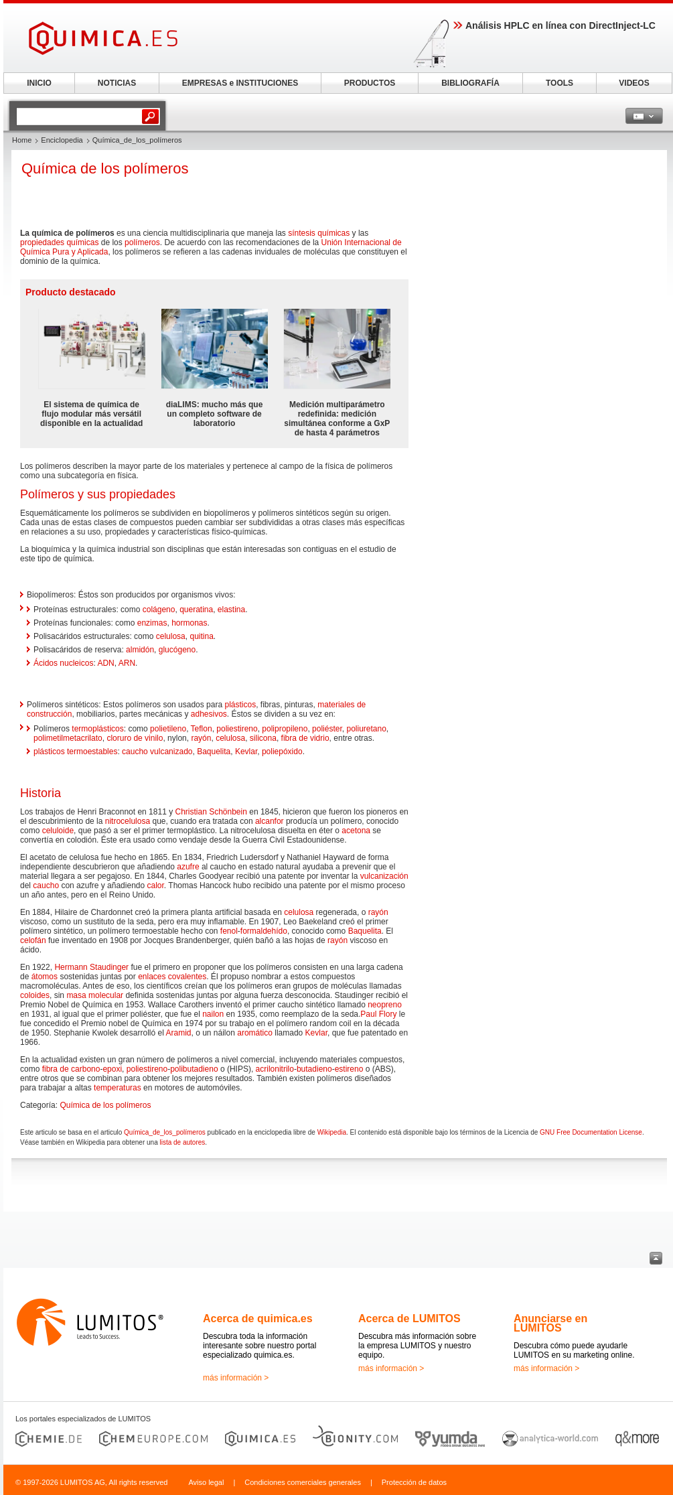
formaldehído (263, 931)
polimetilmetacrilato (67, 738)
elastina (231, 609)
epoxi (112, 1069)
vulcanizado (171, 751)
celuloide (58, 830)
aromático (255, 1033)
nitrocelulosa (127, 821)
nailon (213, 1014)
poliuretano (366, 728)
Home (21, 140)
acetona (356, 830)
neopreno (385, 1004)
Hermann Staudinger (91, 967)
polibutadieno (194, 1069)
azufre (188, 866)
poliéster (327, 728)
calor (155, 885)
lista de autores (182, 1142)
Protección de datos (414, 1482)
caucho (135, 751)
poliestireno (236, 728)
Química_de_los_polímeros (165, 1132)
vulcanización (384, 876)
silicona (263, 738)
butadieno (314, 1069)
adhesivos (209, 714)
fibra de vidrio (305, 738)
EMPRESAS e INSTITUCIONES (240, 83)
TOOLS (559, 83)
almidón (140, 649)
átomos (44, 976)
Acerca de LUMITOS (409, 1318)
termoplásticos (97, 728)
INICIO (39, 83)
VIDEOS (634, 83)
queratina (196, 609)
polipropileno (284, 728)
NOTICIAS (117, 83)
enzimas (152, 623)
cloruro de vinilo (134, 738)
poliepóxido (282, 751)
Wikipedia (331, 1132)
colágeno (159, 609)
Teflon (201, 728)
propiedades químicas (59, 242)
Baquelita (213, 751)
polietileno (168, 728)
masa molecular (94, 995)
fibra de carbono (71, 1069)
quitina (201, 636)
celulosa (170, 636)
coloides (35, 995)
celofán (33, 940)
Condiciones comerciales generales (302, 1482)
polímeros (142, 242)
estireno (349, 1069)
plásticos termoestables (75, 751)
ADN (105, 663)
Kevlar (246, 751)
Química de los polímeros (105, 1105)
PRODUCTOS (369, 83)
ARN (127, 663)
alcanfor (269, 821)
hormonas (189, 623)
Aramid (178, 1033)
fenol (229, 931)
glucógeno (177, 649)
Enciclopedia (61, 140)
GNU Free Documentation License (591, 1132)
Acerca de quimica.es (258, 1318)
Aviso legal (206, 1482)
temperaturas (117, 1087)
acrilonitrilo (275, 1069)
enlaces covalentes (172, 976)
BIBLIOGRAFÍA (470, 83)
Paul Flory (378, 1014)
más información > (236, 1377)
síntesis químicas (319, 233)
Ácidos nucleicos (63, 663)
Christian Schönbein (210, 811)
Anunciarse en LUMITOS (550, 1323)
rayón (201, 738)
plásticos (240, 704)
